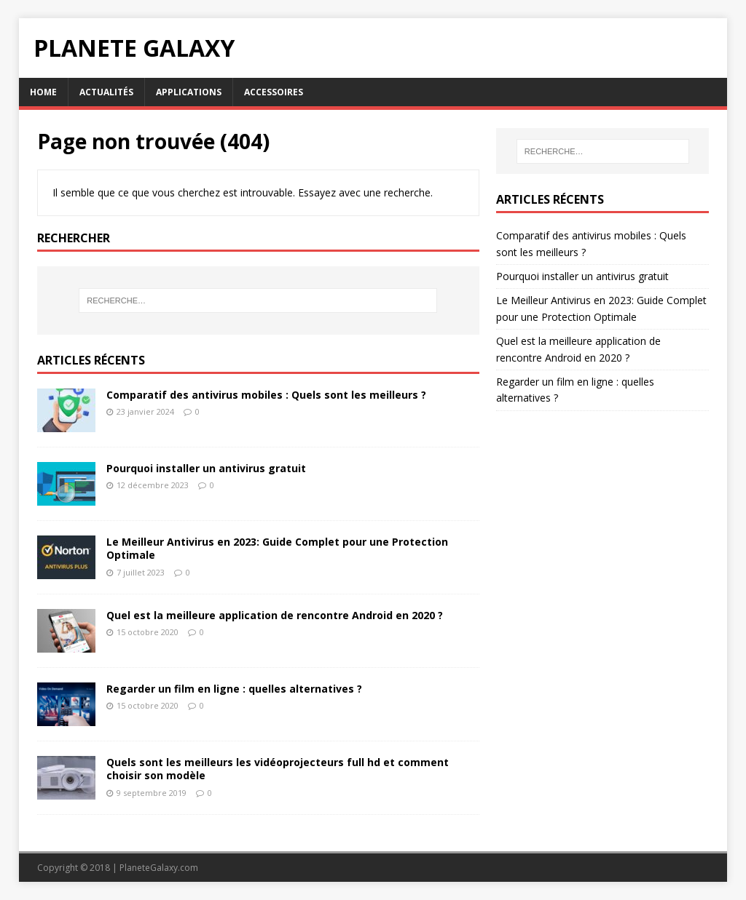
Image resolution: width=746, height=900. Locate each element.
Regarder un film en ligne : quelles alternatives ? (234, 689)
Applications (188, 92)
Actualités (106, 92)
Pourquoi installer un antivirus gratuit (206, 468)
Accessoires (273, 92)
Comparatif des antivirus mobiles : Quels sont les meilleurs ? (266, 395)
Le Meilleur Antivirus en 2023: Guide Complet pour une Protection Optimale (277, 548)
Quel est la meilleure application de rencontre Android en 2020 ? (274, 615)
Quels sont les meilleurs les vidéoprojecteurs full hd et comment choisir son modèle (277, 768)
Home (43, 92)
